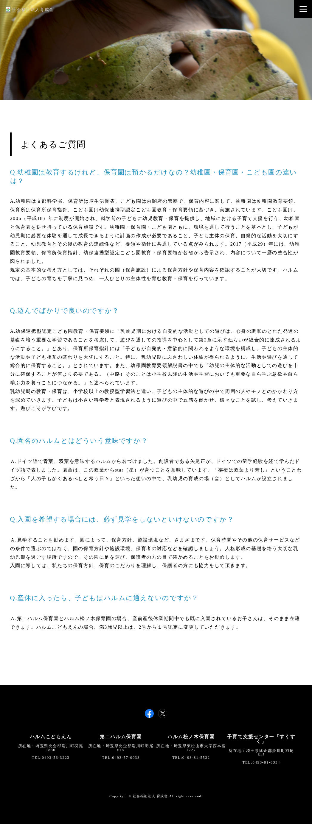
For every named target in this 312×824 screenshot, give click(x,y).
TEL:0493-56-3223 (51, 757)
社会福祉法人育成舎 (30, 9)
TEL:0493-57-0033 (121, 757)
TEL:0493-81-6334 (261, 762)
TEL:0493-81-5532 (191, 757)
